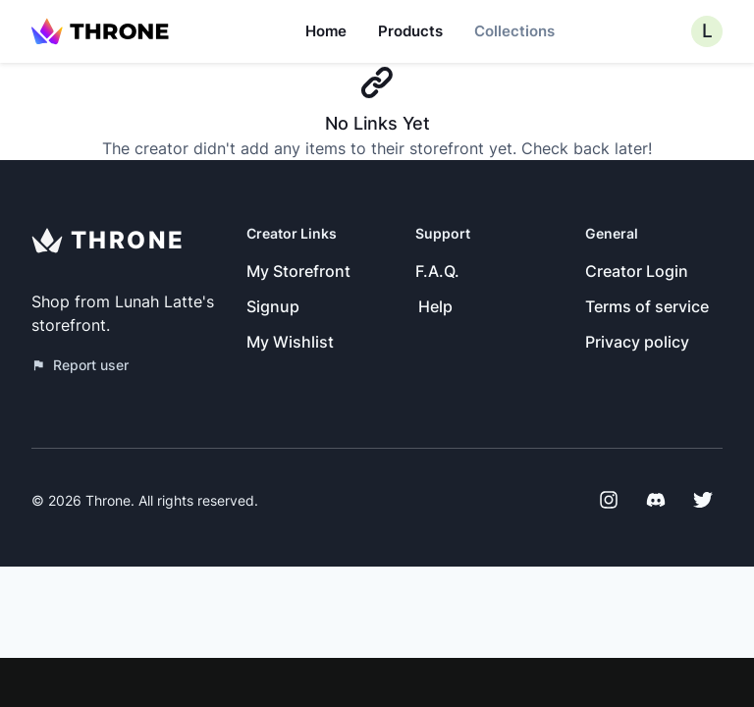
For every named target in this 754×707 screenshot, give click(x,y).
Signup (272, 306)
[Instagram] (608, 499)
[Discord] (655, 499)
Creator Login (636, 271)
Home (326, 31)
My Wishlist (290, 342)
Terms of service (647, 306)
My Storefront (298, 271)
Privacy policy (637, 342)
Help (435, 306)
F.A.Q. (437, 271)
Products (410, 31)
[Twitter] (703, 499)
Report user (80, 364)
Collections (514, 31)
